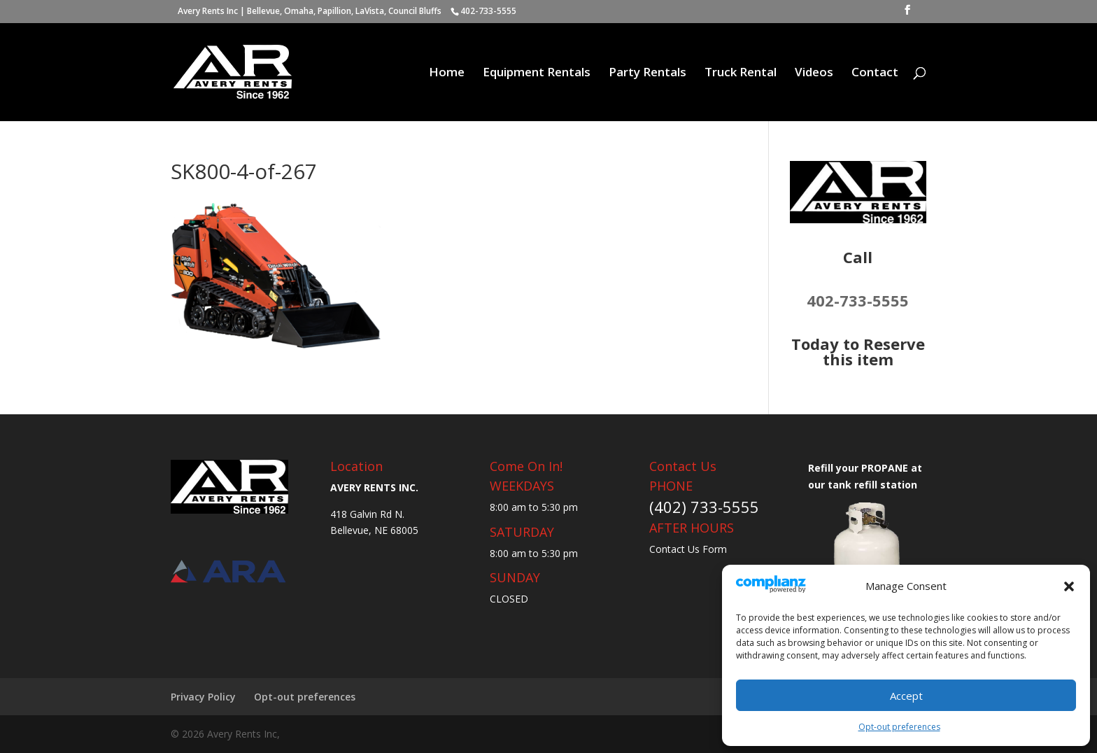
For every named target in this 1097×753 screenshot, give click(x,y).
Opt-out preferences (899, 727)
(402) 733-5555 (704, 506)
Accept (906, 696)
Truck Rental (741, 73)
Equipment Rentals (536, 73)
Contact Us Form (688, 549)
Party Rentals (647, 73)
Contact (874, 73)
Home (447, 73)
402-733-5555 (858, 300)
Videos (814, 73)
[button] (1069, 586)
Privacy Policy (203, 696)
